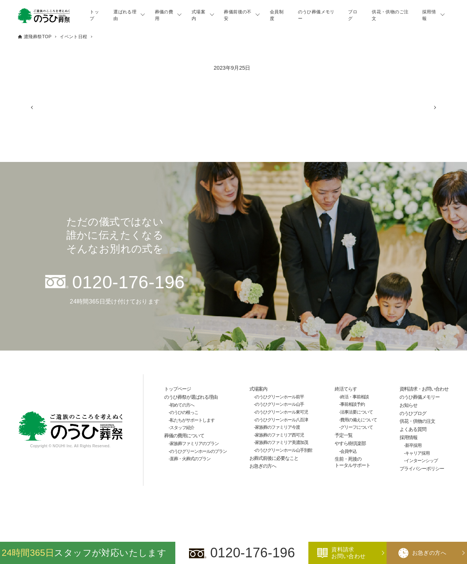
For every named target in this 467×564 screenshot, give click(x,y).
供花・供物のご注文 (390, 15)
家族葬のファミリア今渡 (277, 427)
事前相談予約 (352, 404)
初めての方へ (182, 405)
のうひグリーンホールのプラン (198, 451)
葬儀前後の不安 (237, 15)
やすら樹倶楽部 (350, 443)
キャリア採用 (417, 453)
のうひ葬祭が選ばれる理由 (191, 397)
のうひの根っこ (184, 412)
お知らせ (408, 405)
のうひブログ (413, 413)
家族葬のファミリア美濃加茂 (281, 442)
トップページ (177, 389)
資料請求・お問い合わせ (424, 389)
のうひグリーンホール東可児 (281, 412)
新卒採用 (413, 445)
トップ (94, 15)
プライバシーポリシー (422, 468)
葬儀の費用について (184, 435)
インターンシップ (421, 460)
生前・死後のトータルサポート (352, 462)
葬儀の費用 (164, 15)
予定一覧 (343, 435)
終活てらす (346, 389)
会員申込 (348, 451)
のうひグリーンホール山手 (279, 404)
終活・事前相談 (354, 396)
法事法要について (356, 412)
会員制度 (277, 15)
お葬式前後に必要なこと (273, 458)
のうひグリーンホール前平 (279, 396)
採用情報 (429, 15)
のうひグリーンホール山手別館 (283, 450)
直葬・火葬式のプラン (190, 458)
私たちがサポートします (192, 420)
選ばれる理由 (124, 15)
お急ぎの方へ (262, 466)
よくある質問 (413, 429)
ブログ (352, 15)
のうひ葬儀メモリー (316, 15)
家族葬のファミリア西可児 (279, 435)
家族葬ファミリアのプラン (194, 443)
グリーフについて (356, 427)
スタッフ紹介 (182, 427)
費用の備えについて (358, 419)
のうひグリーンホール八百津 (281, 419)
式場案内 (198, 15)
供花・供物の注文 (417, 421)
